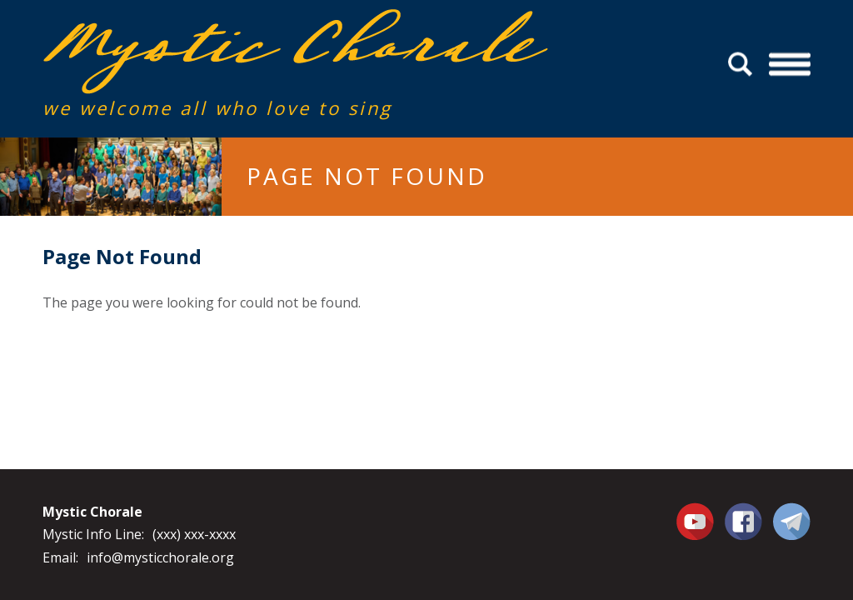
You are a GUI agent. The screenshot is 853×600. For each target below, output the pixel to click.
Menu (789, 64)
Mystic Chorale (138, 26)
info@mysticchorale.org (160, 557)
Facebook (743, 511)
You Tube (697, 520)
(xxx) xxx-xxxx (194, 534)
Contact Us (792, 520)
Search (742, 64)
